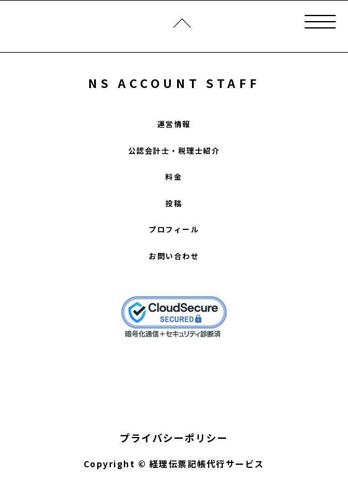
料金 (173, 176)
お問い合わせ (174, 255)
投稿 (173, 203)
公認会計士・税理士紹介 (174, 150)
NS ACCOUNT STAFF (173, 82)
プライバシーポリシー (174, 437)
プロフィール (174, 229)
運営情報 (174, 123)
